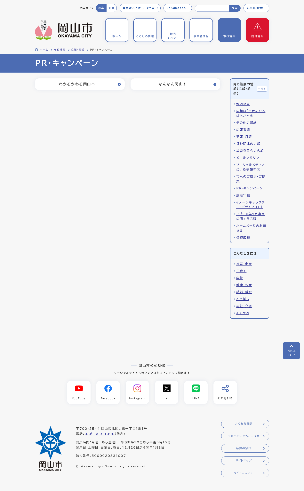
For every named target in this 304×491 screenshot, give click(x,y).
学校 (239, 278)
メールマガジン (247, 157)
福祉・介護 (244, 306)
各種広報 (243, 237)
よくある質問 (243, 424)
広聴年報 (243, 195)
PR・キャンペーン (249, 188)
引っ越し (242, 299)
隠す (263, 89)
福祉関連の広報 (248, 143)
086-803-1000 (100, 434)
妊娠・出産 (244, 263)
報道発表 (243, 104)
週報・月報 (244, 136)
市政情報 (60, 49)
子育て (241, 271)
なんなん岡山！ (172, 84)
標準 (101, 8)
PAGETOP (291, 353)
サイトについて (243, 473)
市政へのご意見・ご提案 (244, 436)
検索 (235, 8)
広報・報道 (77, 49)
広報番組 (243, 129)
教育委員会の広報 (250, 150)
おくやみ (242, 313)
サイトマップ (244, 460)
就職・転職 (244, 285)
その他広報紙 (246, 122)
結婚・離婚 (244, 292)
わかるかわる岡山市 (77, 84)
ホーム (44, 49)
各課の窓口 (243, 448)
